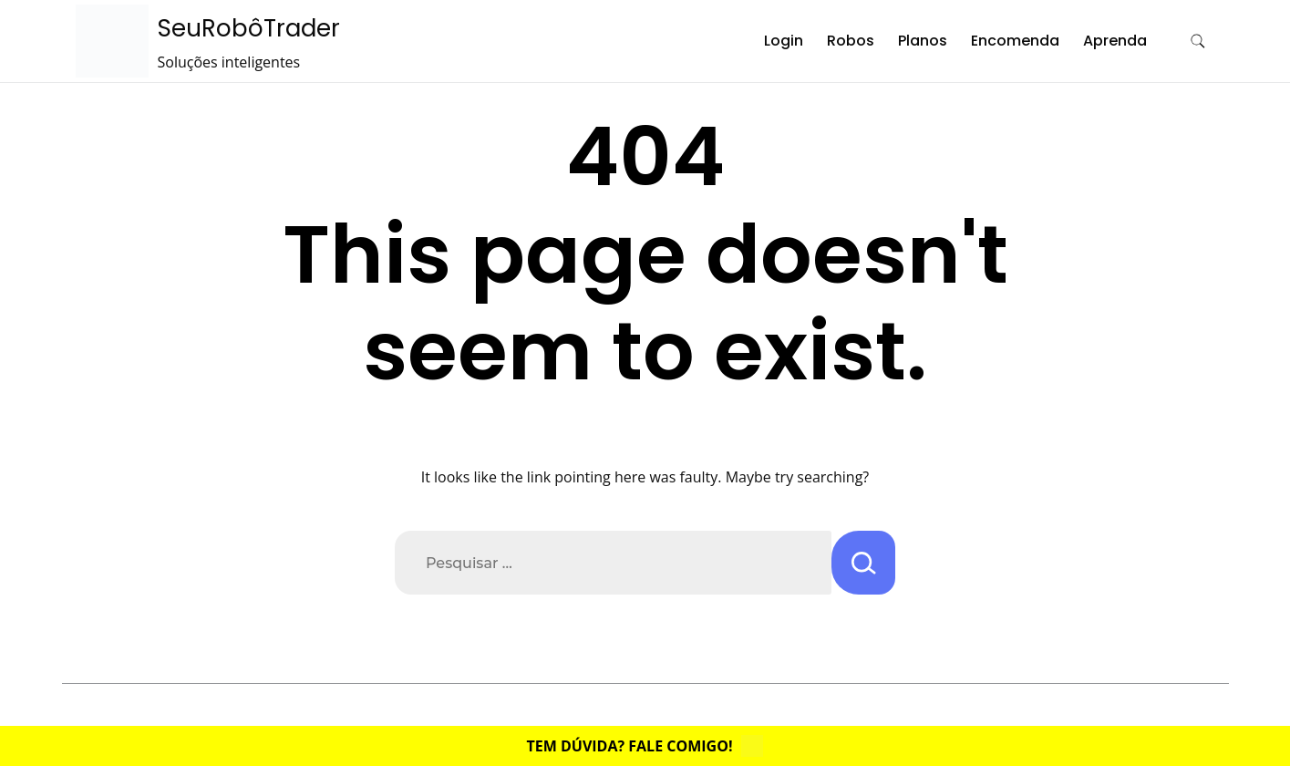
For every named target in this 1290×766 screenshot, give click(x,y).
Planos (922, 40)
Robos (850, 40)
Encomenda (1015, 40)
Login (783, 40)
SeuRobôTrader (249, 28)
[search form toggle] (1198, 41)
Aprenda (1115, 40)
